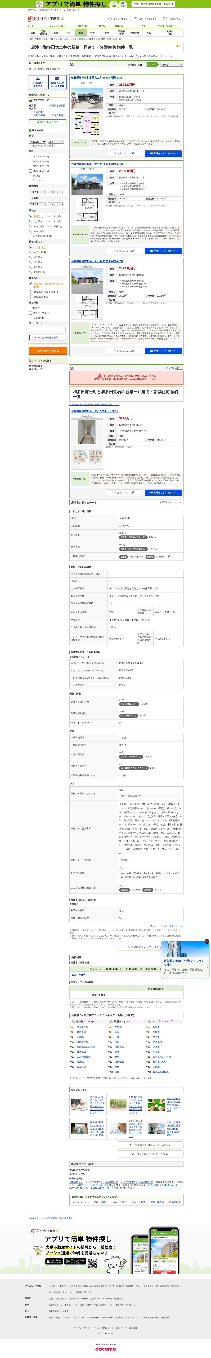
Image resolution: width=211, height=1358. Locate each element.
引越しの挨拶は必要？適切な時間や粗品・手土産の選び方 (173, 1128)
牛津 (117, 1036)
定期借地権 (38, 317)
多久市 (156, 1066)
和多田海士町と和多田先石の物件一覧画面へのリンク (94, 404)
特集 (51, 1317)
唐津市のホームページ (171, 502)
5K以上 (36, 175)
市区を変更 (39, 115)
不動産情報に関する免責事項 (59, 1218)
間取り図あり (76, 1182)
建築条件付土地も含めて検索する (48, 285)
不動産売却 (54, 1311)
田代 (117, 1066)
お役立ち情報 (31, 1317)
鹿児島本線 (82, 1026)
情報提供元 (148, 1286)
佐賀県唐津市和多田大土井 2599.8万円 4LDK (97, 77)
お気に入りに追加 (124, 153)
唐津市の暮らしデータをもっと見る (151, 947)
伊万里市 (157, 1041)
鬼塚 (117, 1051)
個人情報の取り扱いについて (61, 1292)
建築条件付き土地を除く (47, 292)
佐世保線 (81, 1066)
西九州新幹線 (83, 1056)
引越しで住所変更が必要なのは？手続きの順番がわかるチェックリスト (135, 1128)
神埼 (117, 1056)
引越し (58, 1317)
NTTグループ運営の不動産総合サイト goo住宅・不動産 (54, 10)
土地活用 (64, 1311)
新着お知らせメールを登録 (57, 82)
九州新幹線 (82, 1041)
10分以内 (39, 226)
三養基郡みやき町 (162, 1056)
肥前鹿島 (119, 1046)
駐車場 (109, 1298)
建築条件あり (41, 297)
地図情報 (165, 1317)
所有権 (36, 308)
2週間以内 (39, 272)
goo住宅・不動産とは (58, 1286)
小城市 (156, 1051)
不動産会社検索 (93, 1317)
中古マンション (71, 1305)
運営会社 (133, 1328)
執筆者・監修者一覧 (150, 1317)
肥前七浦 (119, 1061)
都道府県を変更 (57, 105)
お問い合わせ (107, 1328)
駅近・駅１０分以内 (103, 1185)
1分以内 (56, 216)
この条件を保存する (38, 82)
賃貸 (143, 1202)
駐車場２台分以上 (171, 1185)
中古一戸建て (100, 1305)
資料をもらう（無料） (163, 153)
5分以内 (38, 221)
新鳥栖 (118, 1026)
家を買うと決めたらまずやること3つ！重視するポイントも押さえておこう (97, 1105)
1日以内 (38, 257)
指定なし (39, 216)
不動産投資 (174, 1202)
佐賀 (117, 1031)
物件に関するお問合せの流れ (128, 1286)
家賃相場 (118, 1298)
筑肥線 (80, 1036)
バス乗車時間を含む (43, 236)
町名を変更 (57, 115)
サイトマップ (121, 1328)
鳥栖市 (156, 1036)
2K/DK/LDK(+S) (41, 161)
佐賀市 (156, 1026)
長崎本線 (81, 1031)
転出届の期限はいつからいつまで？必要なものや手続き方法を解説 (97, 1128)
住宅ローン (131, 1305)
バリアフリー (83, 1185)
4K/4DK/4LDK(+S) (99, 1188)
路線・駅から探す (47, 122)
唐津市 (156, 1031)
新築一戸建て (101, 1202)
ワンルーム (38, 180)
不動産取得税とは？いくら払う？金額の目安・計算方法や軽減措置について (135, 1105)
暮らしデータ (108, 1317)
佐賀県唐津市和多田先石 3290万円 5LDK (94, 411)
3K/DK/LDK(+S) (41, 166)
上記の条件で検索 (48, 351)
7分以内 (56, 221)
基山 (117, 1041)
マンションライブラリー (73, 1317)
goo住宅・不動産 (33, 1285)
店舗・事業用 (157, 1202)
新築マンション (56, 1305)
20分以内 (39, 231)
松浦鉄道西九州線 (86, 1046)
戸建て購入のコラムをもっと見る (151, 1144)
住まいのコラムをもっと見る (151, 1153)
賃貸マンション (97, 1298)
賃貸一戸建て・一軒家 (78, 1298)
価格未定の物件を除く (44, 145)
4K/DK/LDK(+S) (41, 171)
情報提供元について (37, 1218)
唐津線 (80, 1061)
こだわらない (41, 247)
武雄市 (156, 1046)
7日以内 (38, 267)
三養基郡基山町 (161, 1071)
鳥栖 (117, 1071)
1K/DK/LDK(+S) (41, 156)
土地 (133, 1202)
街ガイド (120, 1317)
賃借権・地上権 (41, 312)
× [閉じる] (207, 941)
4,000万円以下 (128, 1182)
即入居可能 (153, 1185)
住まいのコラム (132, 1317)
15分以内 (57, 226)
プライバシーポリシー (82, 1328)
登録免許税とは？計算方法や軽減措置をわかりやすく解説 (173, 1104)
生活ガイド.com (176, 926)
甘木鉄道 (81, 1051)
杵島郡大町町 (159, 1061)
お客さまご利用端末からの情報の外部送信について (92, 1286)
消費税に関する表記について (88, 1292)
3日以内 (38, 262)
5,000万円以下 (145, 1182)
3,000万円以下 (110, 1182)
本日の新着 (40, 252)
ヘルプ (97, 1328)
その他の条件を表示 (46, 337)
